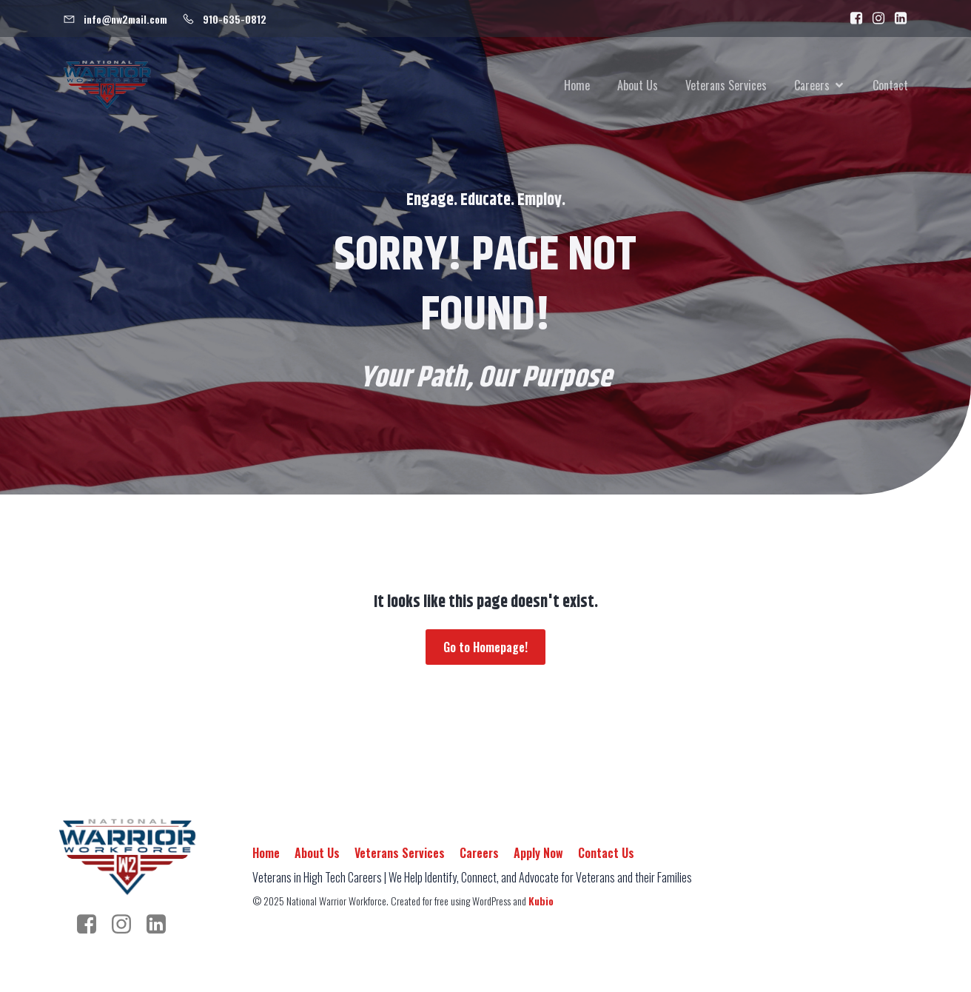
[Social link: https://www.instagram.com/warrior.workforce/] (875, 18)
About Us (637, 85)
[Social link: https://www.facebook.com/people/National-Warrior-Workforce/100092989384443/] (852, 18)
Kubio (541, 900)
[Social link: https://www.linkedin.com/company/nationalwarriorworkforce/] (161, 924)
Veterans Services (726, 85)
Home (577, 85)
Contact (890, 85)
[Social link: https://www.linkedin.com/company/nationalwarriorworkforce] (897, 18)
